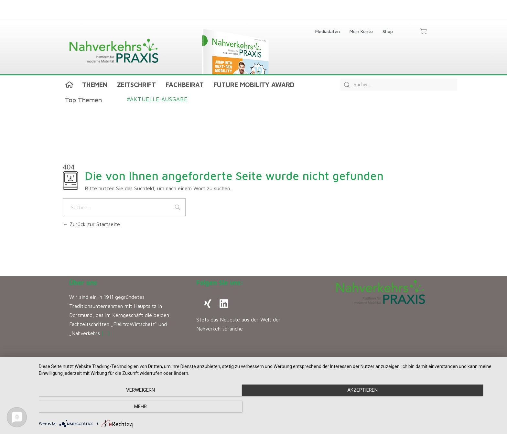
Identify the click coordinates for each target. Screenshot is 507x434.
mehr (431, 407)
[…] (106, 333)
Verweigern (108, 407)
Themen (94, 84)
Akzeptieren (269, 407)
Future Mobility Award (254, 84)
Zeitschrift (136, 84)
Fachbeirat (185, 84)
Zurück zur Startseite (91, 224)
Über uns (83, 282)
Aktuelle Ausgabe (157, 99)
